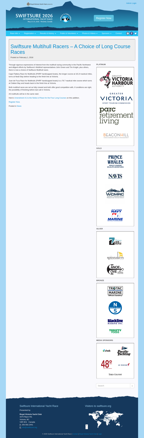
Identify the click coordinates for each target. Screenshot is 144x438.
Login (100, 434)
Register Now (14, 102)
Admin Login (131, 3)
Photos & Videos (90, 33)
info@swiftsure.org (29, 427)
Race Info (15, 33)
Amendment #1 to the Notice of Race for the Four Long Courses (40, 98)
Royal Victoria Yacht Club (88, 434)
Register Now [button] (103, 18)
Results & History (48, 33)
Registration (30, 33)
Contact (119, 33)
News (19, 106)
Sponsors (106, 33)
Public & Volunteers (69, 33)
